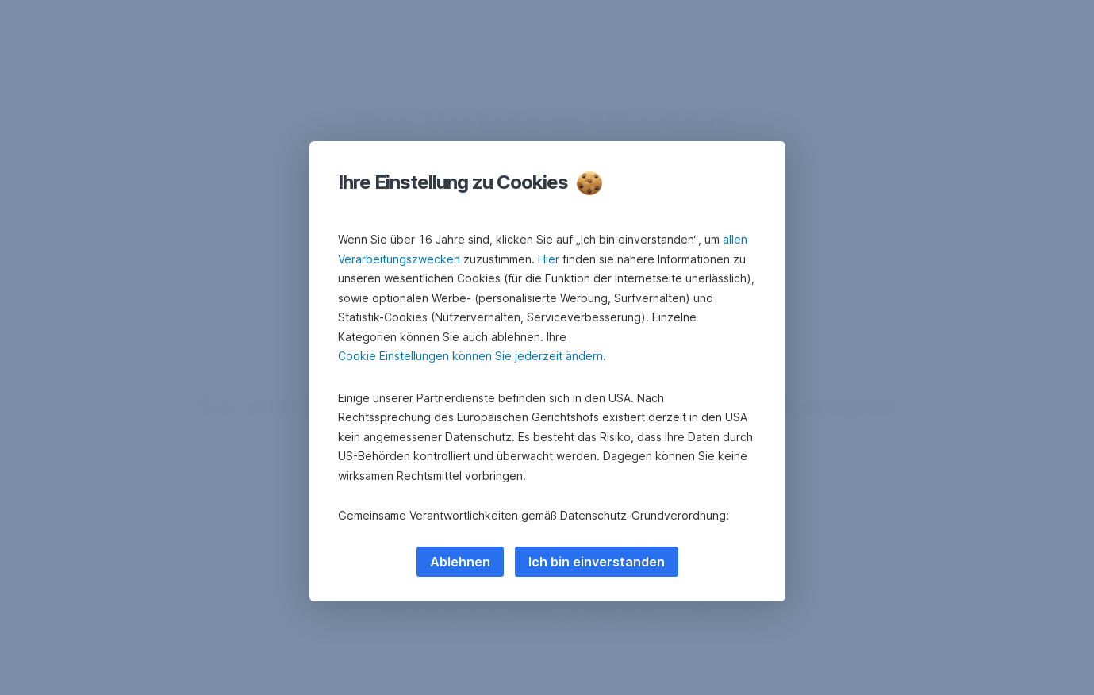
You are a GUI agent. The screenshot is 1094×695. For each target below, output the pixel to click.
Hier (548, 259)
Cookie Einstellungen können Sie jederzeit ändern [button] (470, 356)
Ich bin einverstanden (596, 562)
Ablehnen (460, 562)
